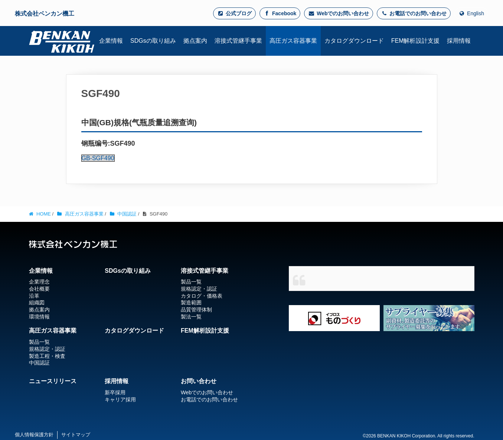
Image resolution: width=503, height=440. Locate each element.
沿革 (34, 296)
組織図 (37, 302)
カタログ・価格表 (201, 296)
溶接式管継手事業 (204, 271)
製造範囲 (191, 302)
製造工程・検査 (47, 356)
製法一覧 (191, 317)
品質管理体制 (196, 310)
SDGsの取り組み (128, 271)
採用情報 (116, 381)
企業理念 (39, 282)
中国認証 (39, 363)
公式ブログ (234, 13)
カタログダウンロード (134, 330)
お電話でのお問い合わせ (414, 13)
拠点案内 (39, 310)
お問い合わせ (198, 381)
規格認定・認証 (199, 289)
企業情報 (41, 271)
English (471, 13)
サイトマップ (75, 434)
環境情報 (39, 317)
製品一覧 (191, 282)
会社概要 (39, 289)
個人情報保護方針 (34, 434)
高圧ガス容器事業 (52, 330)
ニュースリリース (52, 381)
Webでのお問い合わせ (338, 13)
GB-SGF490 (98, 158)
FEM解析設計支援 (205, 330)
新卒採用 (115, 392)
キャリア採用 (120, 399)
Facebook (280, 13)
